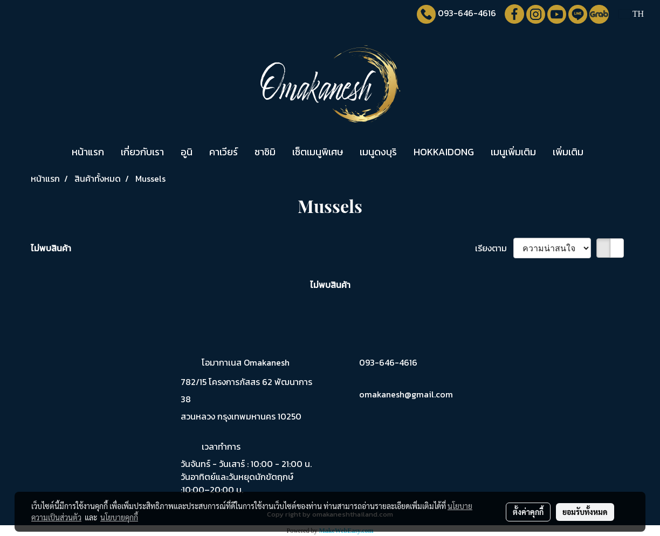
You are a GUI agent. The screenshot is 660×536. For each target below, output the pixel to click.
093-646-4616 (467, 12)
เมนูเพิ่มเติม (513, 152)
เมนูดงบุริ (378, 152)
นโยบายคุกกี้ (119, 517)
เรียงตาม (494, 248)
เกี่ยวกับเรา (142, 152)
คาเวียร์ (223, 152)
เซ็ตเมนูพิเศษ (317, 152)
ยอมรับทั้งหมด (585, 512)
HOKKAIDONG (444, 152)
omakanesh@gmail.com (406, 394)
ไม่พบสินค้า (51, 248)
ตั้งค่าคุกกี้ (528, 512)
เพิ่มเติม (568, 152)
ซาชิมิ (265, 152)
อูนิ (186, 152)
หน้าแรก (88, 152)
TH (631, 13)
